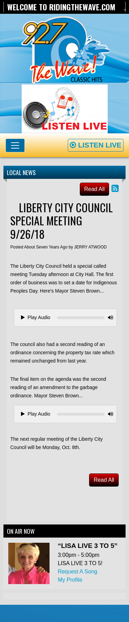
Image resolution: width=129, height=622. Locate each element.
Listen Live (95, 145)
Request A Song (77, 571)
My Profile (70, 580)
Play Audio (35, 317)
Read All (94, 189)
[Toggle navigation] (15, 145)
